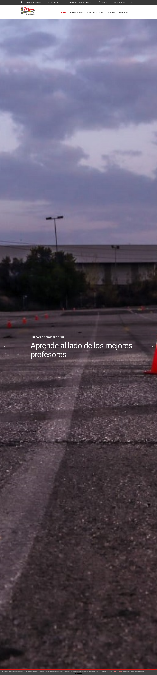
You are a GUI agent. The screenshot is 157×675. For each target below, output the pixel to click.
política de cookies (118, 671)
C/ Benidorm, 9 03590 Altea (31, 2)
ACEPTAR (78, 673)
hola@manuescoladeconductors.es (79, 2)
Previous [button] (4, 347)
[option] (78, 347)
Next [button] (152, 347)
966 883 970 (54, 2)
